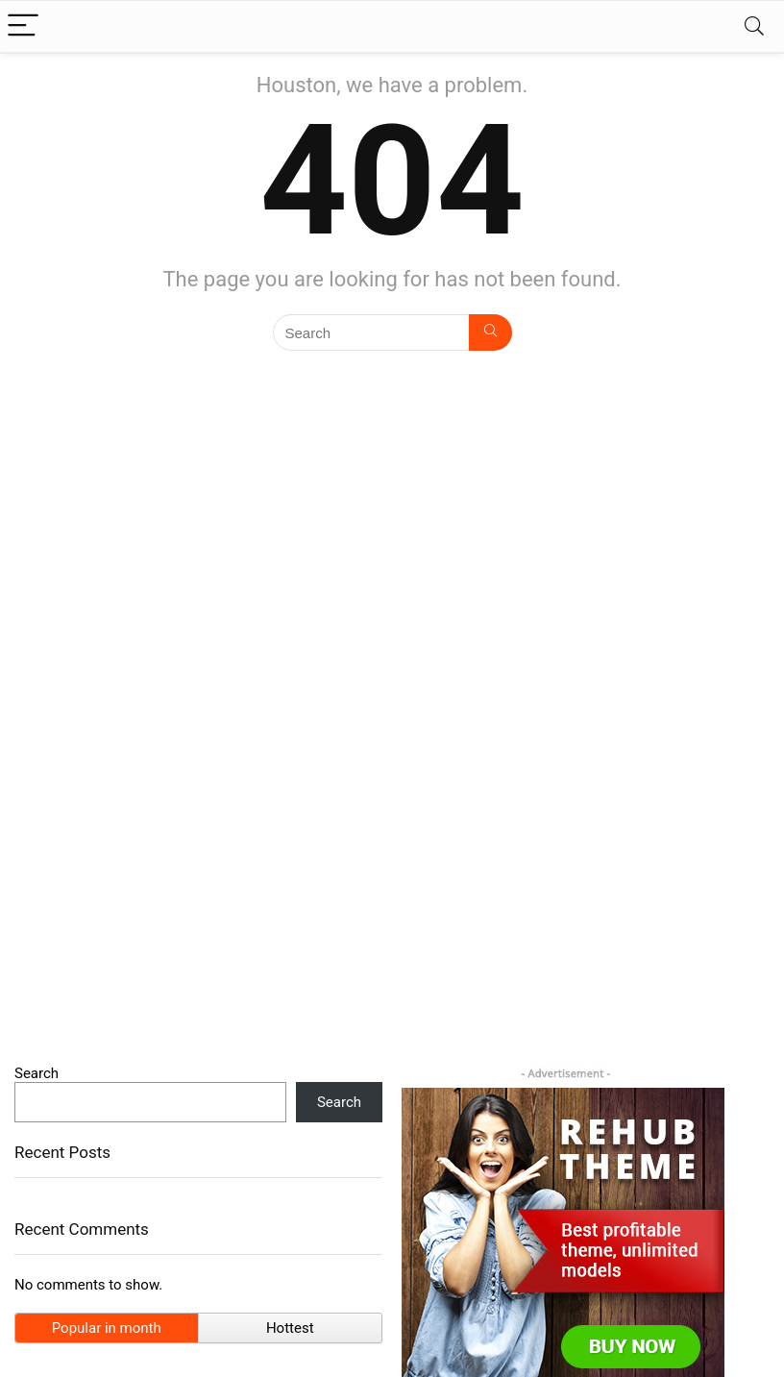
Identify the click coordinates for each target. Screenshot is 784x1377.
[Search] (754, 26)
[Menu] (23, 26)
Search (36, 1073)
